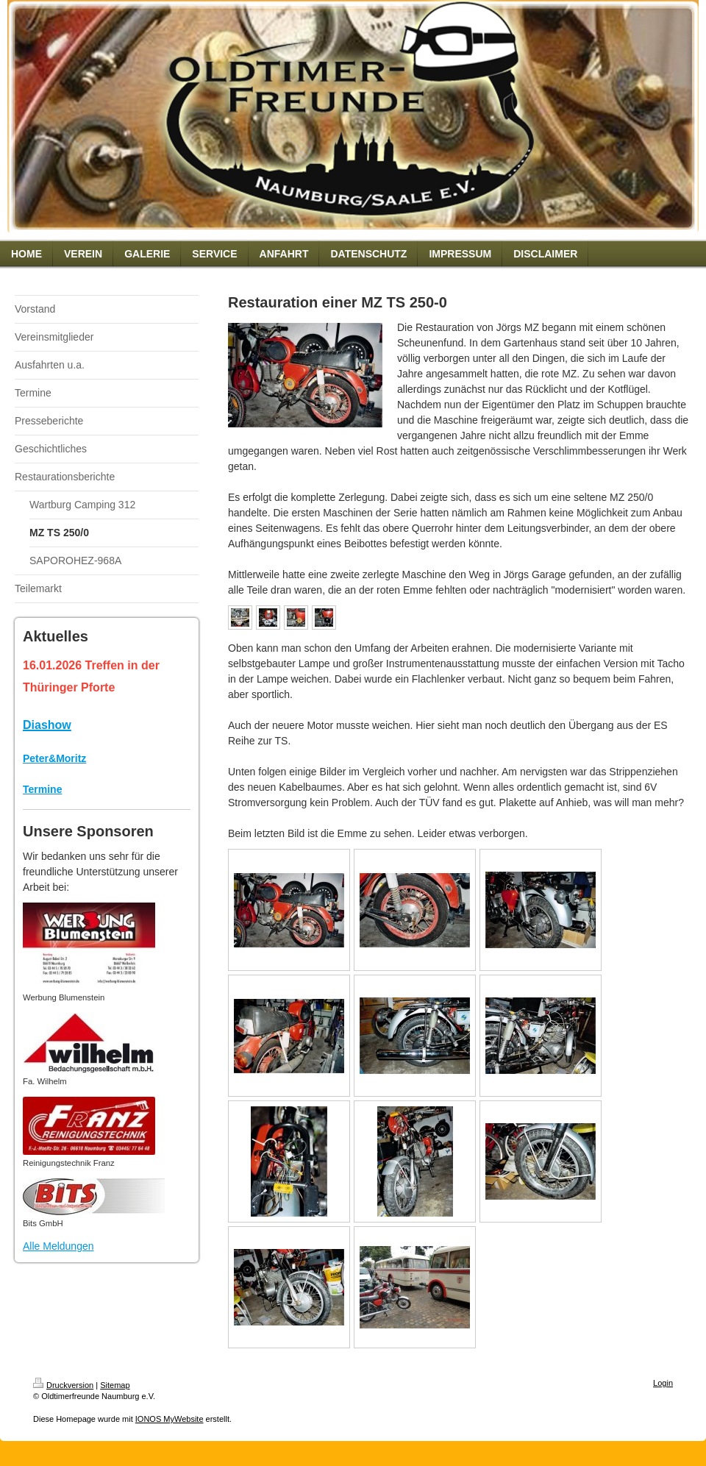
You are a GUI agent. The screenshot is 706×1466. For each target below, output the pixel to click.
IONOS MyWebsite (169, 1419)
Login (663, 1382)
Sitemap (114, 1385)
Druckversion (63, 1385)
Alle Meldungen (58, 1246)
